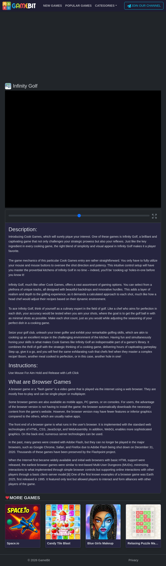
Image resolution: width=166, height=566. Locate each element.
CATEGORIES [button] (104, 5)
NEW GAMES (52, 5)
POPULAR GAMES (78, 5)
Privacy (133, 560)
